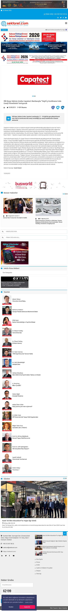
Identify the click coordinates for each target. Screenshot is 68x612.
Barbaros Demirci (17, 310)
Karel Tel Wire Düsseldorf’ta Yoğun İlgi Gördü (19, 521)
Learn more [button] (29, 602)
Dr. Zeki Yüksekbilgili (18, 362)
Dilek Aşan (15, 320)
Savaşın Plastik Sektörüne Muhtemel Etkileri (25, 311)
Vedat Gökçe (16, 468)
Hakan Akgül (16, 394)
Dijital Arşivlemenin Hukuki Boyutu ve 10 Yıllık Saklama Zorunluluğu (53, 547)
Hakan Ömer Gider (17, 404)
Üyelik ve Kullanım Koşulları (44, 568)
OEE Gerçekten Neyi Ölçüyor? (20, 448)
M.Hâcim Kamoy (17, 343)
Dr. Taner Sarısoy (17, 352)
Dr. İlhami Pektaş (17, 341)
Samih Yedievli (16, 457)
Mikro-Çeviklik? (16, 385)
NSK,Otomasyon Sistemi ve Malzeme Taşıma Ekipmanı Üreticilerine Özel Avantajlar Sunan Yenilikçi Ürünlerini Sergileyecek (48, 222)
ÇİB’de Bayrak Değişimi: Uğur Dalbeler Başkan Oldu (55, 541)
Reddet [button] (11, 607)
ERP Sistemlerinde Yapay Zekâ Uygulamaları (25, 417)
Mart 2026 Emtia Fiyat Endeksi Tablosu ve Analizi (26, 375)
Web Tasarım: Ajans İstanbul (58, 608)
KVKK (38, 565)
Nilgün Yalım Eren (17, 426)
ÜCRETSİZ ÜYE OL (61, 14)
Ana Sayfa (39, 559)
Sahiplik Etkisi (16, 364)
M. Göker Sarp (16, 415)
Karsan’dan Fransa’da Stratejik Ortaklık (15, 218)
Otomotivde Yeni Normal (19, 459)
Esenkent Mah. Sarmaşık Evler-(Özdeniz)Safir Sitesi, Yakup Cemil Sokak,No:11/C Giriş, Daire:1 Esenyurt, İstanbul (15, 538)
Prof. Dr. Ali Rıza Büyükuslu (20, 436)
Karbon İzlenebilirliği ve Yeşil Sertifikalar (23, 322)
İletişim (38, 571)
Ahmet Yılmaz (16, 299)
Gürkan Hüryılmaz (17, 373)
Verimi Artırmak (17, 332)
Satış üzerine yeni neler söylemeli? (22, 406)
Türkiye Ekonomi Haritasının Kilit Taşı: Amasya (53, 552)
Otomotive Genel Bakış (19, 301)
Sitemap (38, 574)
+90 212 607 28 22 (7, 544)
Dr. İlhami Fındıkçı (17, 331)
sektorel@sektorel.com (9, 547)
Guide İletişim (18, 168)
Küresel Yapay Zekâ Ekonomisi (21, 438)
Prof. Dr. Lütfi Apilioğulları (20, 447)
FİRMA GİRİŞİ (48, 14)
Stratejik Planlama (17, 396)
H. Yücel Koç (16, 383)
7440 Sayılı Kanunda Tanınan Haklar (22, 354)
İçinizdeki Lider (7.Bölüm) (19, 427)
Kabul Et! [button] (27, 607)
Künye (38, 562)
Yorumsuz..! (15, 470)
